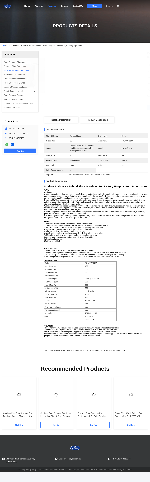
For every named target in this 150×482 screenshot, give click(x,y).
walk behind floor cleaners (62, 355)
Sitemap (21, 474)
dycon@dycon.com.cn (18, 133)
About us (39, 6)
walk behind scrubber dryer (113, 355)
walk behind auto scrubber (87, 355)
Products (52, 6)
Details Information (61, 120)
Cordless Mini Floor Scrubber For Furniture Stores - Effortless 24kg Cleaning (17, 419)
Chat (94, 6)
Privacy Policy (31, 474)
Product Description (97, 120)
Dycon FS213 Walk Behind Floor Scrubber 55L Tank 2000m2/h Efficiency (129, 419)
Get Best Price (109, 108)
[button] (7, 404)
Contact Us (78, 6)
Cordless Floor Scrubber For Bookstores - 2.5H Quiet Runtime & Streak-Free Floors (93, 419)
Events (64, 6)
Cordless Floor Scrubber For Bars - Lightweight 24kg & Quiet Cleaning (55, 418)
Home (27, 6)
